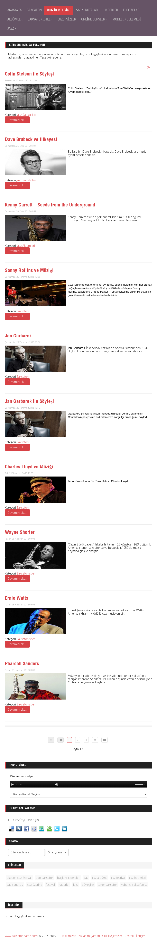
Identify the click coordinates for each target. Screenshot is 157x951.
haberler (64, 885)
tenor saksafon (108, 885)
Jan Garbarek (18, 336)
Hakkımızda (68, 936)
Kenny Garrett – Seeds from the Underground (50, 205)
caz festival (118, 878)
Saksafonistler (26, 573)
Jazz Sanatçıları (26, 115)
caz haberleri (137, 878)
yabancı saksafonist (134, 885)
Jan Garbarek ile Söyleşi (29, 401)
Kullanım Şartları (89, 936)
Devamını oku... (17, 120)
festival (50, 885)
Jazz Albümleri (26, 246)
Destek (129, 936)
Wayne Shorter (20, 532)
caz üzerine (34, 885)
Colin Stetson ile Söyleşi (29, 74)
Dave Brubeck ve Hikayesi (31, 139)
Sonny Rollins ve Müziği (29, 270)
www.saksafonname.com (21, 936)
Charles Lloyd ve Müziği (29, 467)
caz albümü (99, 878)
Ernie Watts (16, 598)
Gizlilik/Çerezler (112, 936)
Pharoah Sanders (22, 664)
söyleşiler (88, 885)
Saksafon (23, 311)
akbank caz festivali (19, 878)
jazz (75, 885)
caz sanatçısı (15, 885)
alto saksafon (45, 878)
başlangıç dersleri (68, 878)
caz (86, 878)
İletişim (141, 936)
